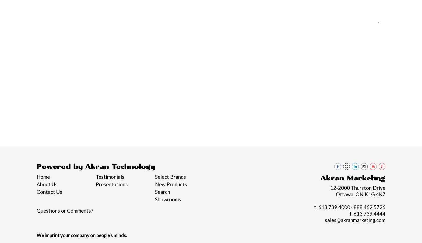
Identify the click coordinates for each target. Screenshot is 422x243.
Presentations (112, 184)
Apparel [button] (109, 59)
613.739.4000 (359, 22)
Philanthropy (99, 7)
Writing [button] (339, 59)
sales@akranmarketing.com (384, 28)
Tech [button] (315, 59)
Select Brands (170, 177)
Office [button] (293, 59)
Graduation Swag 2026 (44, 59)
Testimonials (110, 177)
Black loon (392, 59)
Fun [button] (214, 59)
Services (49, 7)
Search (162, 192)
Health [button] (268, 59)
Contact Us (147, 7)
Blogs (124, 7)
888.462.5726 (398, 22)
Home (11, 7)
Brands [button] (83, 59)
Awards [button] (136, 59)
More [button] (364, 59)
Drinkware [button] (188, 59)
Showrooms (168, 199)
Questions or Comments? (65, 211)
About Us (47, 184)
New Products (171, 184)
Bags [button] (161, 59)
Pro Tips (71, 7)
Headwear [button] (239, 59)
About (29, 7)
